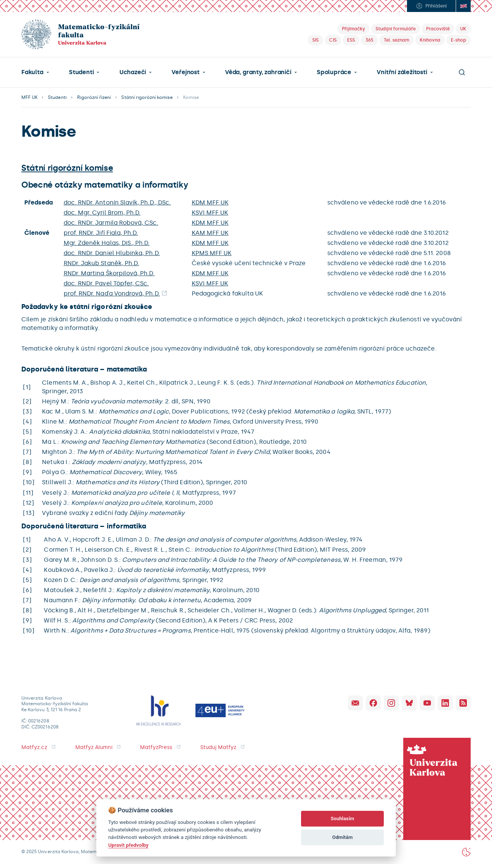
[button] (35, 72)
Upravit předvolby (128, 845)
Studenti (81, 72)
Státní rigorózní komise (146, 97)
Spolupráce (334, 72)
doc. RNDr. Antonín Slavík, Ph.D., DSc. (117, 202)
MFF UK (29, 97)
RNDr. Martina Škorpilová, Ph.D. (109, 273)
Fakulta (32, 72)
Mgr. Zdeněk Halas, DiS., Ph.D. (107, 242)
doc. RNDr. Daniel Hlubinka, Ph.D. (112, 253)
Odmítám (342, 837)
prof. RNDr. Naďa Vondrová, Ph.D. (112, 293)
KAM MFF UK (210, 232)
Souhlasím (342, 818)
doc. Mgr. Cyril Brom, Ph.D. (102, 212)
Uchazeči (132, 72)
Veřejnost (185, 72)
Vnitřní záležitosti (402, 72)
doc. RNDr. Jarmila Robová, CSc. (111, 222)
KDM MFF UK (210, 202)
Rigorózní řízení (94, 97)
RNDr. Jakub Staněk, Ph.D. (101, 263)
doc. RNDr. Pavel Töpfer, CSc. (106, 283)
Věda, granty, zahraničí (258, 72)
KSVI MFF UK (210, 212)
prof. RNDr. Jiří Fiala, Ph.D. (101, 232)
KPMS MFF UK (212, 253)
